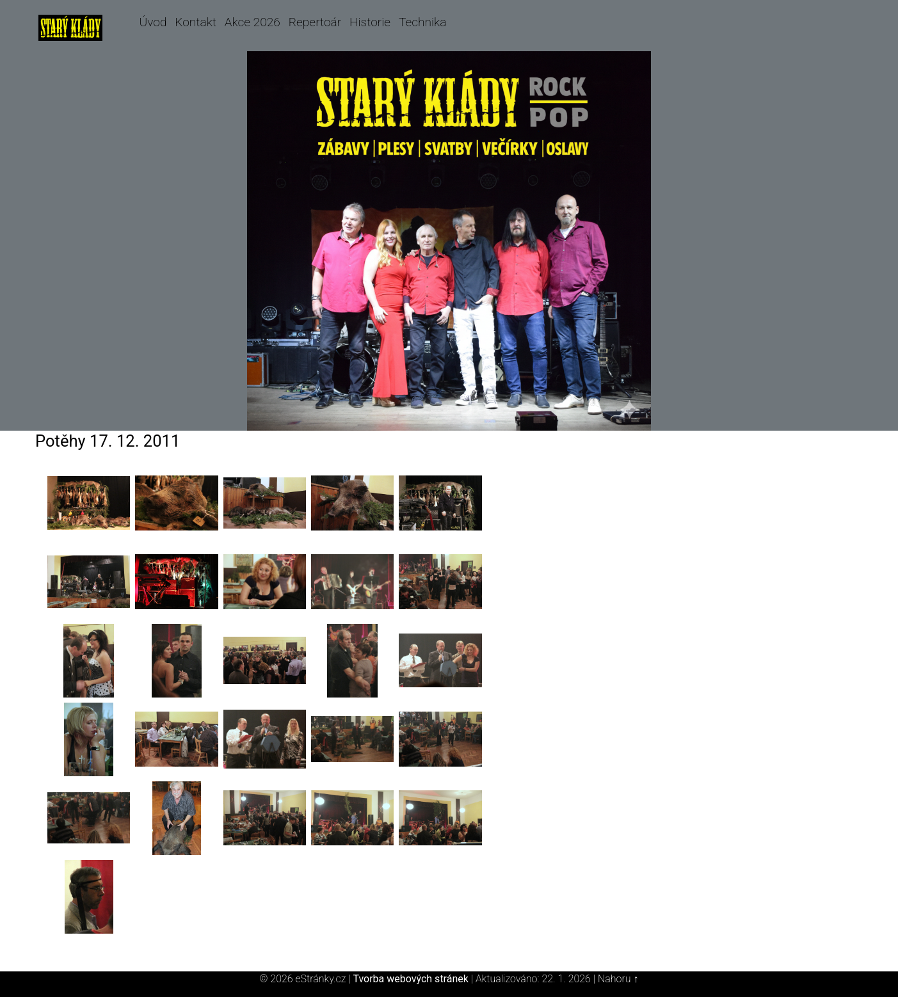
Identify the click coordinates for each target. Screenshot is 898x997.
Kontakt (195, 22)
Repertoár (315, 22)
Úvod (153, 22)
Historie (369, 22)
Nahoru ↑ (618, 979)
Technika (423, 22)
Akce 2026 (252, 22)
